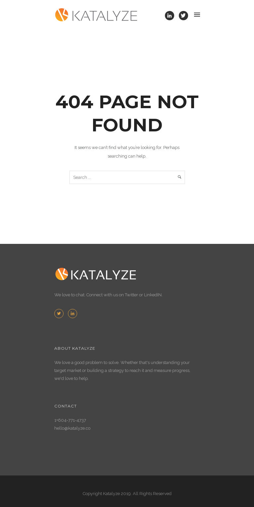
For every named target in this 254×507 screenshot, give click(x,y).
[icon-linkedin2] (72, 313)
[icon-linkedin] (171, 15)
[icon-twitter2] (60, 313)
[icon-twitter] (183, 15)
